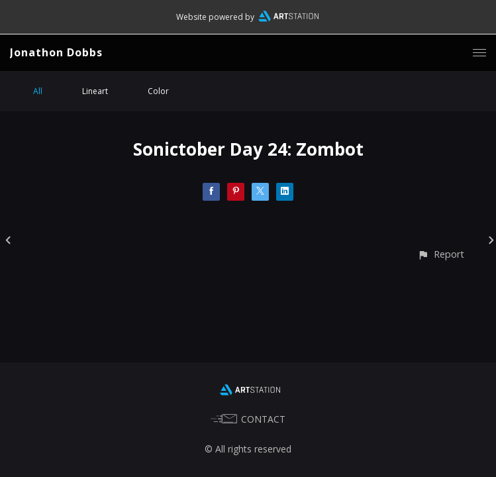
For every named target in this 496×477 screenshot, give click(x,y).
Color (158, 91)
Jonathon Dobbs (56, 52)
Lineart (95, 91)
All (37, 91)
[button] (441, 254)
